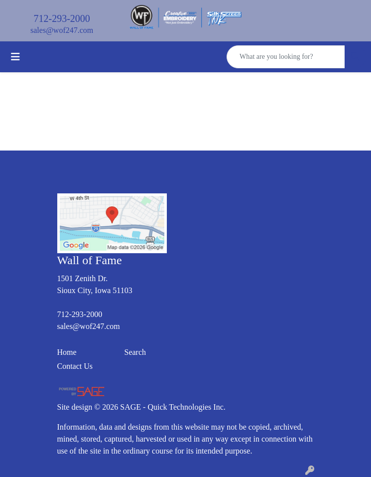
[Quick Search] (286, 56)
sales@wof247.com (61, 30)
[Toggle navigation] (15, 57)
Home (67, 352)
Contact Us (75, 366)
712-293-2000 (62, 18)
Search (135, 352)
